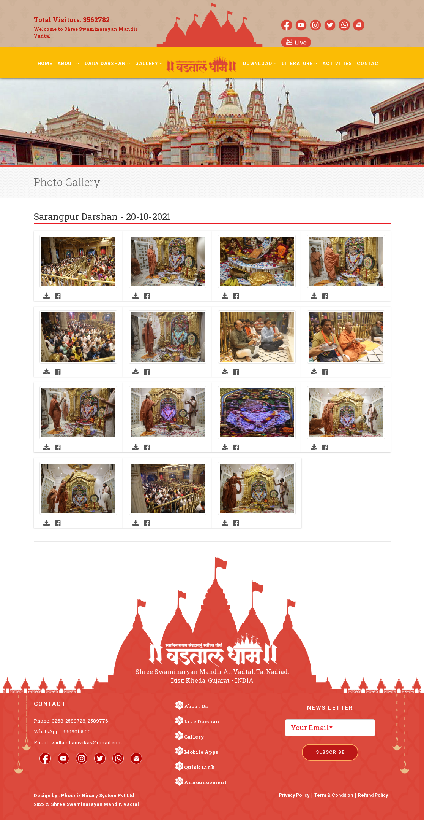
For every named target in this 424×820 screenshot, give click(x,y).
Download (260, 63)
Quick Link (199, 767)
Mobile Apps (201, 751)
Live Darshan (201, 721)
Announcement (205, 782)
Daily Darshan (108, 63)
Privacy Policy (294, 795)
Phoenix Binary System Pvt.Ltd (97, 795)
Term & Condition (333, 795)
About (68, 63)
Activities (336, 63)
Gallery (149, 63)
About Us (196, 706)
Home (45, 63)
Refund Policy (373, 795)
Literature (299, 63)
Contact (369, 63)
